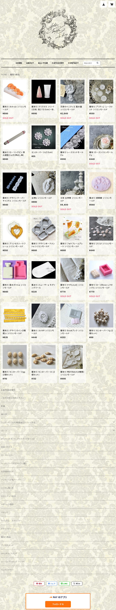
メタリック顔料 (7, 504)
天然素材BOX (7, 471)
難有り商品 (6, 537)
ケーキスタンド (7, 545)
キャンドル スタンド (9, 553)
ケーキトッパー (7, 455)
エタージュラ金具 (8, 496)
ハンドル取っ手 (7, 488)
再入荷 (4, 414)
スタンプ (4, 512)
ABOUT (30, 63)
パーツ (4, 430)
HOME (19, 63)
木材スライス (6, 447)
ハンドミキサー (7, 570)
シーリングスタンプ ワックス (13, 561)
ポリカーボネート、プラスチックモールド (18, 439)
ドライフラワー (7, 529)
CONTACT (73, 63)
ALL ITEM (43, 63)
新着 (3, 406)
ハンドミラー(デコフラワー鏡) (13, 463)
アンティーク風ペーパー (11, 480)
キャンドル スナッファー (11, 521)
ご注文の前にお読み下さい (12, 398)
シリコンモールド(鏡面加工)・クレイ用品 (18, 422)
